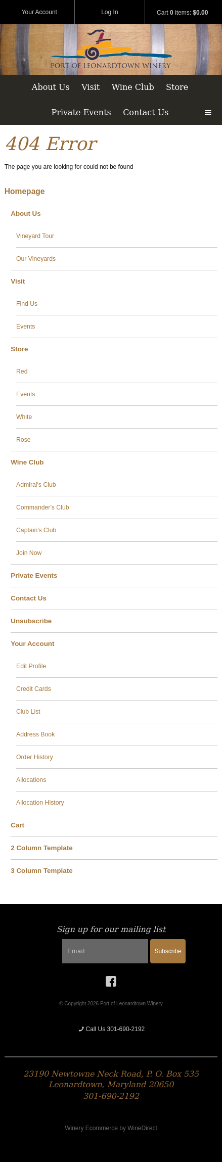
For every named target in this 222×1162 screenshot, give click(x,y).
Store (177, 87)
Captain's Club (36, 530)
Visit (90, 87)
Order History (34, 757)
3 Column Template (41, 870)
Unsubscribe (31, 621)
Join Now (28, 552)
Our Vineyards (36, 258)
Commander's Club (42, 507)
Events (25, 326)
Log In (109, 12)
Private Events (81, 112)
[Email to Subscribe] (105, 951)
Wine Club (133, 87)
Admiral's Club (36, 484)
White (24, 417)
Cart (17, 825)
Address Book (35, 734)
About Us (51, 87)
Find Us (26, 303)
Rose (23, 439)
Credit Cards (33, 688)
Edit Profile (31, 666)
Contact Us (145, 112)
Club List (28, 711)
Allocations (31, 779)
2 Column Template (41, 848)
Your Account (39, 12)
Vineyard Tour (35, 236)
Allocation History (40, 802)
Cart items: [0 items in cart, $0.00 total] (182, 12)
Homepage (25, 191)
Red (22, 371)
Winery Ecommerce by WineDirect (111, 1128)
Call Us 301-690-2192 (111, 1029)
